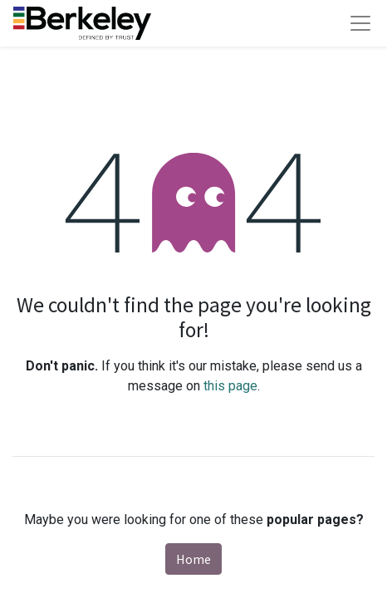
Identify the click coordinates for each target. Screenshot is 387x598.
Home (193, 559)
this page (230, 386)
